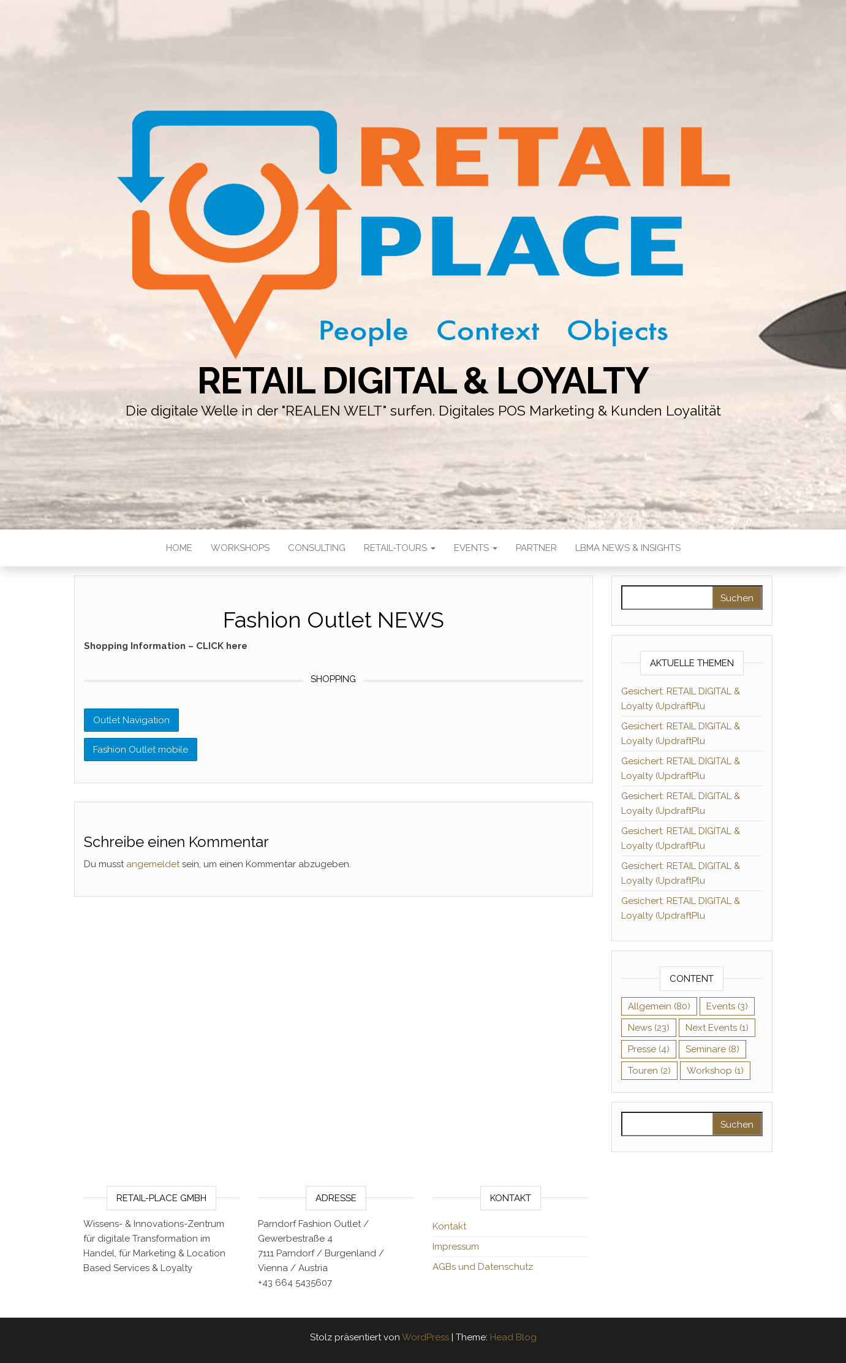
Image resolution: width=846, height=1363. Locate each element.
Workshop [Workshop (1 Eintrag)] (715, 1070)
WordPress (425, 1337)
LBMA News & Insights (628, 547)
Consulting (317, 547)
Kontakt (449, 1226)
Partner (536, 547)
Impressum (455, 1246)
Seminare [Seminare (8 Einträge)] (712, 1049)
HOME (179, 547)
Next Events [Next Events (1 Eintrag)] (717, 1027)
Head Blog (513, 1337)
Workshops (240, 547)
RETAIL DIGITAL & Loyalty (422, 380)
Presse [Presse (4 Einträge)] (649, 1049)
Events (475, 547)
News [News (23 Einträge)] (649, 1027)
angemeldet (152, 864)
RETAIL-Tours (400, 547)
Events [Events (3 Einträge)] (727, 1006)
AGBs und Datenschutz (482, 1266)
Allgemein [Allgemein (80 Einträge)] (659, 1006)
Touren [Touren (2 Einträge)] (649, 1070)
